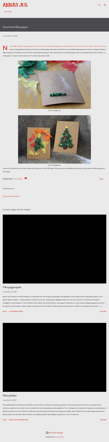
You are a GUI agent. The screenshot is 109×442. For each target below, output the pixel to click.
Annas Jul (15, 5)
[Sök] (99, 4)
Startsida (7, 11)
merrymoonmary (59, 437)
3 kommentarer (16, 311)
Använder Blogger (54, 433)
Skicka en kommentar (11, 196)
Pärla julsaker (10, 395)
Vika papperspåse (12, 287)
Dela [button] (101, 179)
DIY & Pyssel (17, 179)
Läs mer (103, 311)
